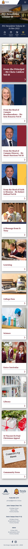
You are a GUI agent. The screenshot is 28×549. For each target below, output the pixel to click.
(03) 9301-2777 (14, 498)
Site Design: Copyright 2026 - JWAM (13, 545)
